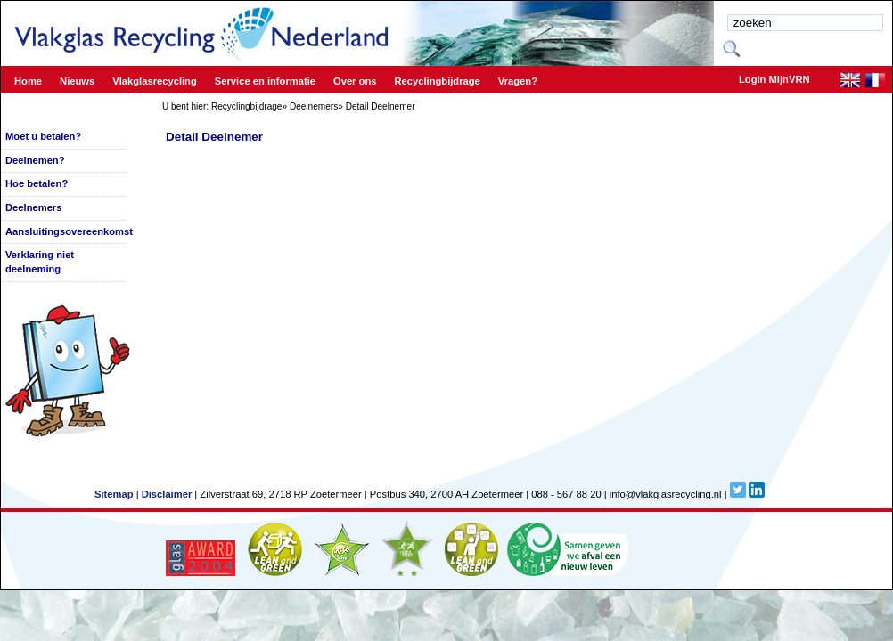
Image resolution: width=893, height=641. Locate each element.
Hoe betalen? (36, 183)
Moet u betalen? (43, 136)
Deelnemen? (35, 160)
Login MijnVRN (774, 79)
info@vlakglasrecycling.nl (666, 494)
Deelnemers (314, 106)
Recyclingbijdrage (247, 106)
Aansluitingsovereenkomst (69, 231)
